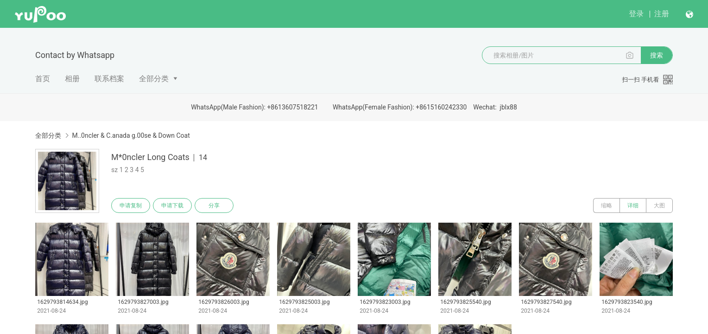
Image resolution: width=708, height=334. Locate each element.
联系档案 (109, 78)
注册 (661, 13)
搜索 (656, 55)
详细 (632, 205)
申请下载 (172, 205)
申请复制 (131, 205)
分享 (214, 205)
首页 (42, 78)
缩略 (606, 205)
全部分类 (154, 78)
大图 (659, 205)
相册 (72, 78)
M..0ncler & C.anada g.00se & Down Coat (131, 135)
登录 (636, 13)
